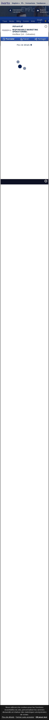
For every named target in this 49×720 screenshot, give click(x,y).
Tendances (41, 3)
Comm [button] (26, 22)
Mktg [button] (18, 22)
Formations (30, 3)
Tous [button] (4, 22)
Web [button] (33, 22)
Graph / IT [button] (39, 22)
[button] (16, 2)
